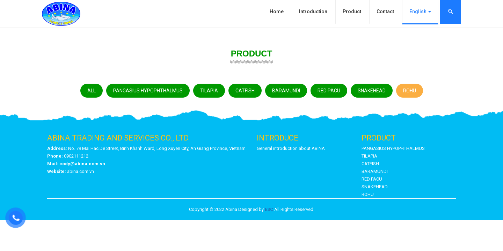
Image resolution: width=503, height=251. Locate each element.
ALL (91, 90)
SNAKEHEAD (372, 90)
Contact (385, 11)
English (420, 11)
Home (277, 11)
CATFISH (245, 90)
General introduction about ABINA (291, 148)
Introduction (313, 11)
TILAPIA (209, 90)
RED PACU (329, 90)
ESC (269, 209)
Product (352, 11)
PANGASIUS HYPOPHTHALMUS (148, 90)
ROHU (409, 90)
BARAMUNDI (286, 90)
